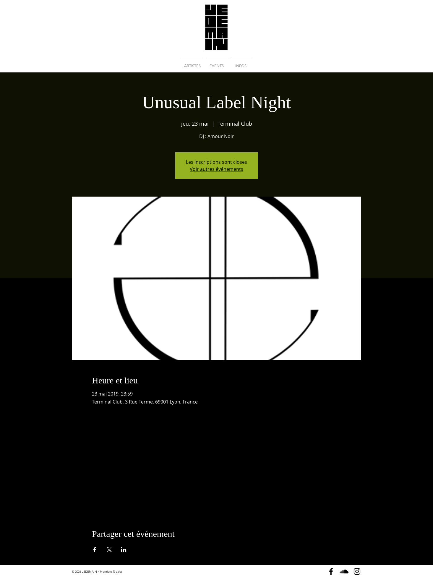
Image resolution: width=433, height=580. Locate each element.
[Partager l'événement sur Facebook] (95, 549)
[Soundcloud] (344, 571)
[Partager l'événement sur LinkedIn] (124, 549)
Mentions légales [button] (111, 571)
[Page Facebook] (331, 571)
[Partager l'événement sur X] (109, 549)
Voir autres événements (216, 169)
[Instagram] (357, 571)
